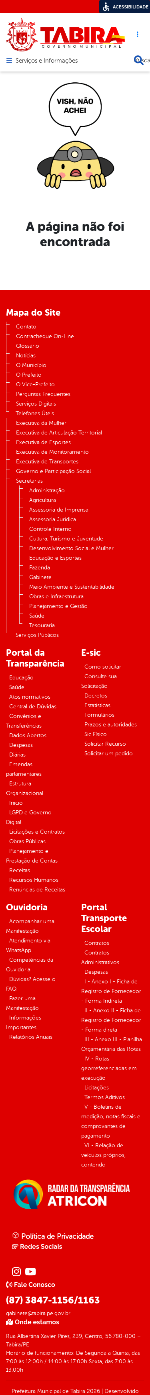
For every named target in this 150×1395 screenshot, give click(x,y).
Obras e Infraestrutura (56, 596)
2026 (92, 1391)
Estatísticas (97, 705)
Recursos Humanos (33, 880)
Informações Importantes (23, 1022)
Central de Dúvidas (32, 707)
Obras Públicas (27, 841)
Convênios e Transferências (24, 721)
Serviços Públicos (37, 635)
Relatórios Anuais (30, 1037)
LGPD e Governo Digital (29, 817)
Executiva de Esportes (43, 442)
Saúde (36, 616)
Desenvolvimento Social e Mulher (71, 548)
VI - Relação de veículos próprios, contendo (103, 1155)
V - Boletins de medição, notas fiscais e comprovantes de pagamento (110, 1121)
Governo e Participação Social (53, 471)
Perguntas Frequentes (43, 394)
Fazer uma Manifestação (22, 1003)
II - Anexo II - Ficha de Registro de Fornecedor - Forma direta (111, 1020)
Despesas (21, 745)
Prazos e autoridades (110, 725)
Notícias (26, 356)
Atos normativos (29, 697)
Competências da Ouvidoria (29, 965)
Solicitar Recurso (105, 744)
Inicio (16, 803)
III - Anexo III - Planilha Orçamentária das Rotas (111, 1044)
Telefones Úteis (35, 413)
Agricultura (42, 500)
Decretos (95, 696)
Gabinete (40, 577)
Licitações (96, 1088)
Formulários (99, 715)
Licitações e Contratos (37, 832)
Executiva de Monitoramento (52, 452)
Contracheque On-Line (45, 336)
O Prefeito (29, 375)
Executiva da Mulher (41, 423)
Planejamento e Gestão (58, 606)
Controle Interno (50, 529)
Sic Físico (95, 734)
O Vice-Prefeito (35, 384)
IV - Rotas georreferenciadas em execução (109, 1068)
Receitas (19, 870)
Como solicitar (102, 667)
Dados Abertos (27, 735)
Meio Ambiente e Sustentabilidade (71, 587)
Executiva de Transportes (47, 462)
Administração (47, 490)
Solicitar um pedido (108, 754)
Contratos (96, 943)
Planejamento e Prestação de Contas (32, 856)
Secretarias (29, 481)
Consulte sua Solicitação (99, 681)
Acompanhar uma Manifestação (30, 926)
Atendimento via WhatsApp (28, 945)
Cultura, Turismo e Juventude (66, 539)
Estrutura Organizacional (24, 788)
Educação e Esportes (55, 558)
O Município (31, 365)
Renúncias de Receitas (37, 890)
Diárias (17, 755)
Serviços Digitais (36, 404)
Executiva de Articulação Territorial (59, 433)
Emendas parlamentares (24, 769)
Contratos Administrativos (100, 957)
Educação (21, 678)
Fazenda (39, 568)
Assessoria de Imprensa (58, 510)
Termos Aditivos (104, 1097)
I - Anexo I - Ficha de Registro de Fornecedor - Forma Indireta (111, 991)
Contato (26, 327)
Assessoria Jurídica (52, 519)
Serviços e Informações (47, 61)
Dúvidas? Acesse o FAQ (31, 984)
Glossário (27, 346)
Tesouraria (42, 625)
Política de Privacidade (53, 1236)
